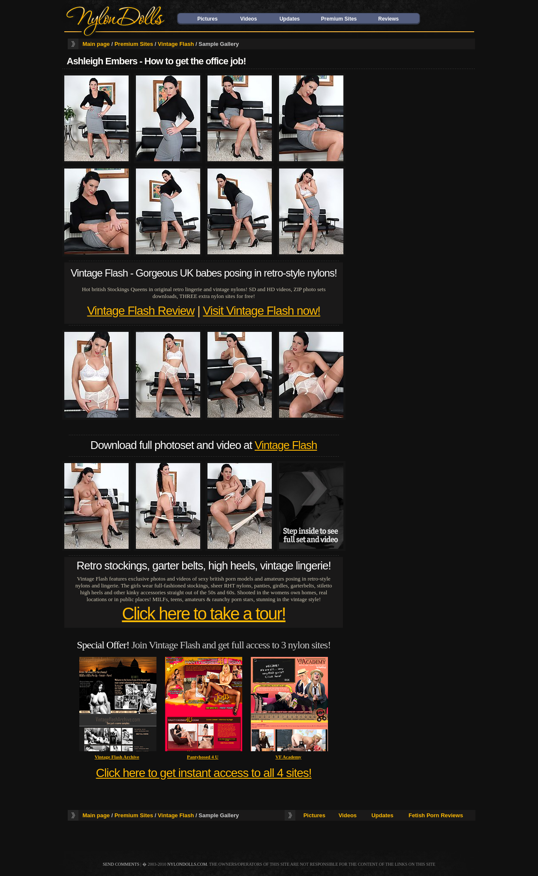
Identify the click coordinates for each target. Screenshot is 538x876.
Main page (96, 44)
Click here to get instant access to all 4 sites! (204, 773)
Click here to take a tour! (204, 613)
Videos (248, 19)
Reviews (388, 19)
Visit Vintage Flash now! (261, 310)
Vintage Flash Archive (117, 756)
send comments (121, 864)
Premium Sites (339, 19)
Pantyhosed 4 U (202, 756)
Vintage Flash (176, 44)
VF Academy (288, 756)
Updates (290, 19)
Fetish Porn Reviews (436, 815)
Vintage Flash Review (140, 310)
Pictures (207, 19)
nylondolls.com (187, 864)
